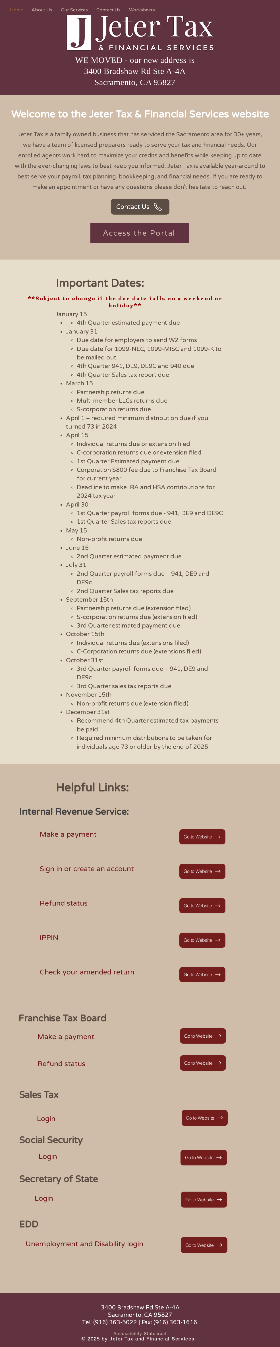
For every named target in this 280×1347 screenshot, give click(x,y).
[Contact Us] (140, 207)
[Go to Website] (202, 836)
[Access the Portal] (139, 233)
